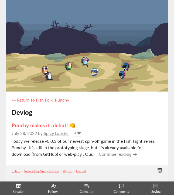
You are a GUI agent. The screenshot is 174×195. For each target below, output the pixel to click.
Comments (121, 188)
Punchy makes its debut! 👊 (44, 125)
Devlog (156, 188)
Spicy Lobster (56, 133)
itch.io (16, 171)
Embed (81, 171)
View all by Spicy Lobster (41, 171)
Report (68, 171)
